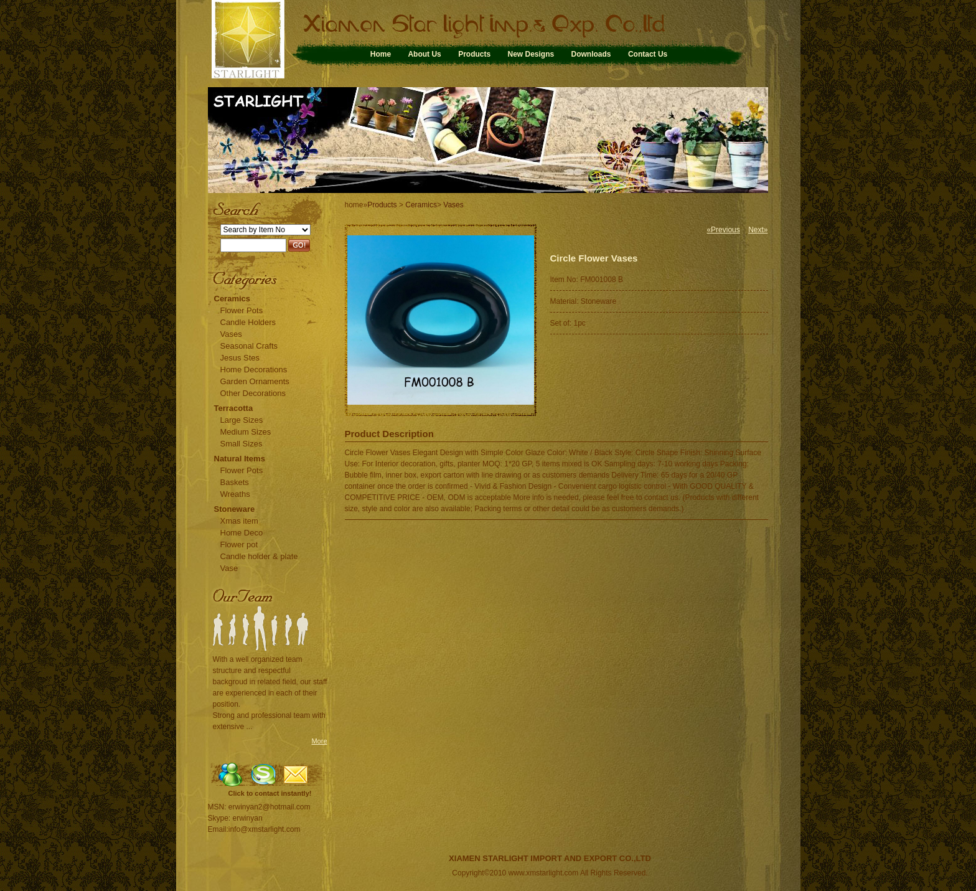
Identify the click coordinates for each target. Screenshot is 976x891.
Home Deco (241, 532)
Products (474, 54)
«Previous (722, 229)
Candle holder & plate (259, 556)
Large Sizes (241, 420)
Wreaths (235, 494)
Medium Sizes (245, 431)
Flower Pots (241, 310)
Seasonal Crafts (249, 346)
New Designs (530, 54)
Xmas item (239, 521)
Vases (231, 334)
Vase (229, 568)
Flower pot (239, 544)
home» (356, 204)
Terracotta (233, 408)
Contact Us (647, 54)
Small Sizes (241, 443)
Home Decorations (254, 369)
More (319, 741)
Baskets (234, 482)
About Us (424, 54)
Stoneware (234, 509)
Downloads (591, 54)
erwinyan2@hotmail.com (269, 807)
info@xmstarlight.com (264, 829)
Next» (757, 229)
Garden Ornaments (254, 381)
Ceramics (232, 298)
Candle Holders (248, 322)
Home (380, 54)
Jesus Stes (240, 357)
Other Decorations (253, 393)
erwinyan (248, 818)
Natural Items (239, 458)
